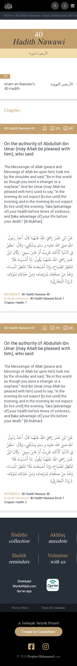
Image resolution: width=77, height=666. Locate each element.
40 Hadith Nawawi (28, 15)
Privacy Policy (20, 607)
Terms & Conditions (53, 607)
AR (71, 128)
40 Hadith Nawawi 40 (36, 294)
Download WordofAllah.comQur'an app (24, 586)
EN (58, 128)
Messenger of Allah (27, 167)
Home (8, 15)
